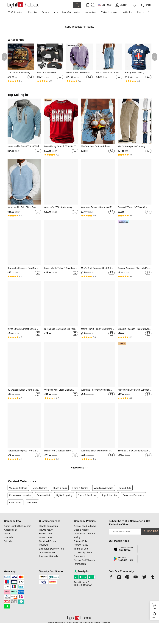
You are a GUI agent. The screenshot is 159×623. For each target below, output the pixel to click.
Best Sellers (127, 12)
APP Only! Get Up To (93, 5)
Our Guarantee (47, 552)
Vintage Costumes (109, 12)
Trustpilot (81, 571)
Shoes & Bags (60, 488)
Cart (155, 606)
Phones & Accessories (20, 495)
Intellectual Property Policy (84, 535)
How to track (45, 533)
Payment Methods (48, 556)
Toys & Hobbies (109, 495)
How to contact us (48, 526)
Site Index (32, 502)
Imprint (7, 533)
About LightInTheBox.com (17, 526)
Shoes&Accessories (71, 12)
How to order (46, 537)
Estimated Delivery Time (51, 548)
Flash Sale (32, 12)
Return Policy (81, 545)
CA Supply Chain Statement (83, 554)
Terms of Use (81, 548)
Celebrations (15, 502)
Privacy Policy (81, 541)
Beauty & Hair (43, 495)
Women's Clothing (18, 488)
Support (154, 617)
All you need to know (85, 526)
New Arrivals (90, 12)
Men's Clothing (40, 488)
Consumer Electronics (133, 495)
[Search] (57, 5)
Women (45, 12)
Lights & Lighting (64, 495)
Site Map (8, 541)
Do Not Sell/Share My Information (85, 562)
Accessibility (10, 529)
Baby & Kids (125, 488)
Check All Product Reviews (48, 543)
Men (56, 12)
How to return (46, 529)
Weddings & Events (103, 488)
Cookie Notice (81, 529)
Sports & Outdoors (87, 495)
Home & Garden (80, 488)
